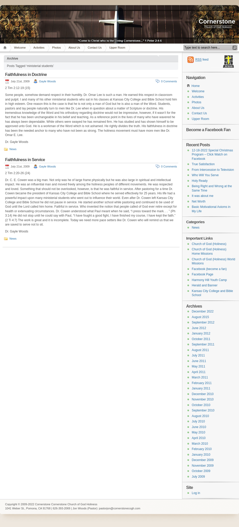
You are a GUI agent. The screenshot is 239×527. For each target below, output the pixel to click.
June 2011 (199, 361)
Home (5, 48)
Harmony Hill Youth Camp (209, 280)
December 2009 (202, 460)
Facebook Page (202, 274)
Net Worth (199, 201)
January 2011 (201, 388)
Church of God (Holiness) (209, 244)
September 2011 (203, 344)
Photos (56, 47)
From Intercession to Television (213, 170)
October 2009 (201, 471)
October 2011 (201, 339)
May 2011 (198, 366)
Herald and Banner (205, 285)
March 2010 (200, 443)
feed (201, 60)
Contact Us (95, 47)
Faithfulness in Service (25, 160)
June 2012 (199, 328)
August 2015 (200, 317)
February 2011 (202, 383)
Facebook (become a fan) (209, 269)
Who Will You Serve (205, 175)
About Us (74, 47)
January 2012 (201, 333)
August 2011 (200, 350)
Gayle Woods (47, 81)
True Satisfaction (203, 164)
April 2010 (199, 438)
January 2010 (201, 454)
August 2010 (200, 416)
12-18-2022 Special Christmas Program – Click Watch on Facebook (212, 155)
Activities (38, 47)
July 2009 (198, 476)
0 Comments (169, 81)
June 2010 (199, 427)
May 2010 (198, 432)
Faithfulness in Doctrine (26, 74)
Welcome (20, 47)
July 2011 (198, 355)
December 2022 (202, 311)
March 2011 (200, 377)
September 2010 (203, 410)
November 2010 (202, 399)
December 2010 (202, 394)
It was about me (202, 196)
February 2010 (202, 449)
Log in (196, 493)
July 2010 (198, 421)
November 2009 (202, 465)
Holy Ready (200, 181)
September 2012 (203, 322)
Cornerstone (217, 21)
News (13, 149)
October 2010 (201, 405)
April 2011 (199, 372)
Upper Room (117, 47)
